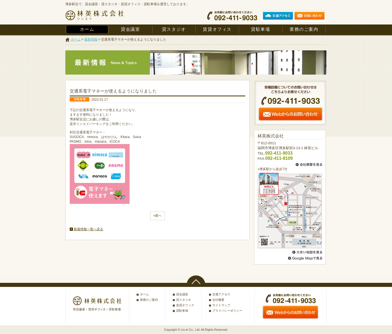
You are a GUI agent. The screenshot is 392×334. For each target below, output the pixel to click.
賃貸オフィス (217, 29)
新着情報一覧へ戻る (88, 229)
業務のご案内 (304, 29)
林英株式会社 (94, 15)
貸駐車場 (260, 29)
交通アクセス (221, 294)
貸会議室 (130, 29)
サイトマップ (221, 305)
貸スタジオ (174, 29)
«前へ (157, 215)
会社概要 (218, 299)
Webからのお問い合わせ (290, 114)
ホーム (87, 29)
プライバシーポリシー (227, 310)
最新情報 (90, 39)
